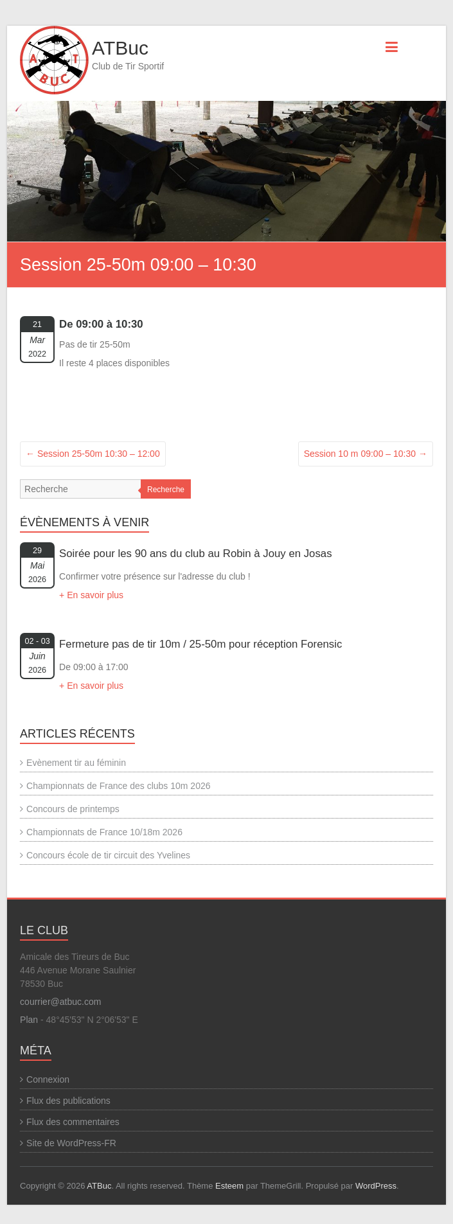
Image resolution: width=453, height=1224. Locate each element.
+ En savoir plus (91, 595)
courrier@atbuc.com (60, 1002)
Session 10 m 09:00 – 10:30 (365, 453)
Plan (29, 1020)
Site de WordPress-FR (71, 1143)
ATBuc (120, 47)
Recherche (165, 489)
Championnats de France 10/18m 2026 (104, 832)
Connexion (47, 1079)
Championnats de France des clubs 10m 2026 (118, 786)
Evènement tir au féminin (76, 763)
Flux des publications (68, 1100)
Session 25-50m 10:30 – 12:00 (93, 453)
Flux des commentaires (73, 1122)
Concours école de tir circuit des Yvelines (108, 855)
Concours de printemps (73, 809)
